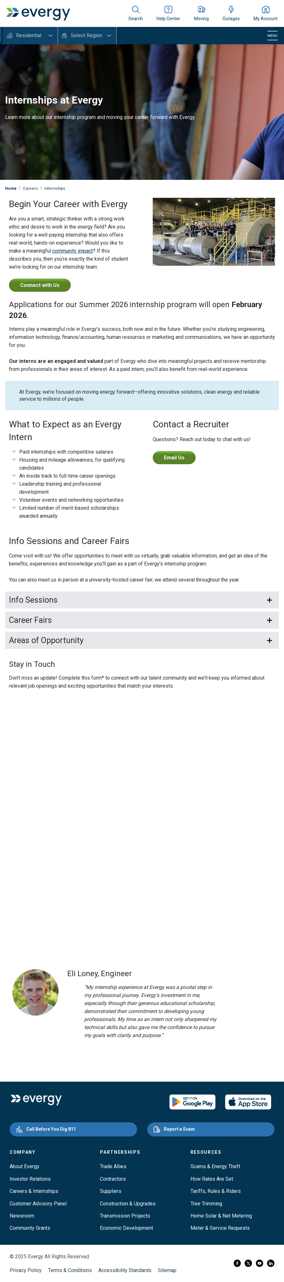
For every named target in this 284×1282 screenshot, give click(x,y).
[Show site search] (135, 13)
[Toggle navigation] (272, 35)
